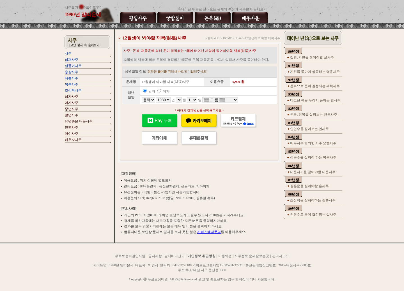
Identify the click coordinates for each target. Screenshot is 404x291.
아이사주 (71, 134)
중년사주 (71, 109)
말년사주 (71, 115)
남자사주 (71, 97)
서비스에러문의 (209, 232)
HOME (227, 38)
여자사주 (71, 103)
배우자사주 (73, 140)
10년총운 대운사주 (79, 121)
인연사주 (71, 127)
